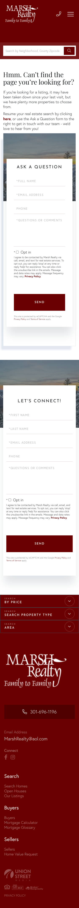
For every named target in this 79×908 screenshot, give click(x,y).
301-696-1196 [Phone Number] (43, 712)
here (7, 118)
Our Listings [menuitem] (14, 795)
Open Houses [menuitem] (15, 790)
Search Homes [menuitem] (15, 786)
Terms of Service (38, 319)
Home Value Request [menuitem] (21, 854)
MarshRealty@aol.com (25, 739)
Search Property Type (28, 615)
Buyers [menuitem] (9, 817)
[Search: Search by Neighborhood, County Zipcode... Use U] (34, 51)
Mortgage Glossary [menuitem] (19, 827)
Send (40, 302)
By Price (13, 602)
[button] (69, 51)
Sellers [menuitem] (9, 849)
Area (9, 627)
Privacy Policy (33, 276)
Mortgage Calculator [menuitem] (21, 822)
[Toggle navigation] (70, 14)
